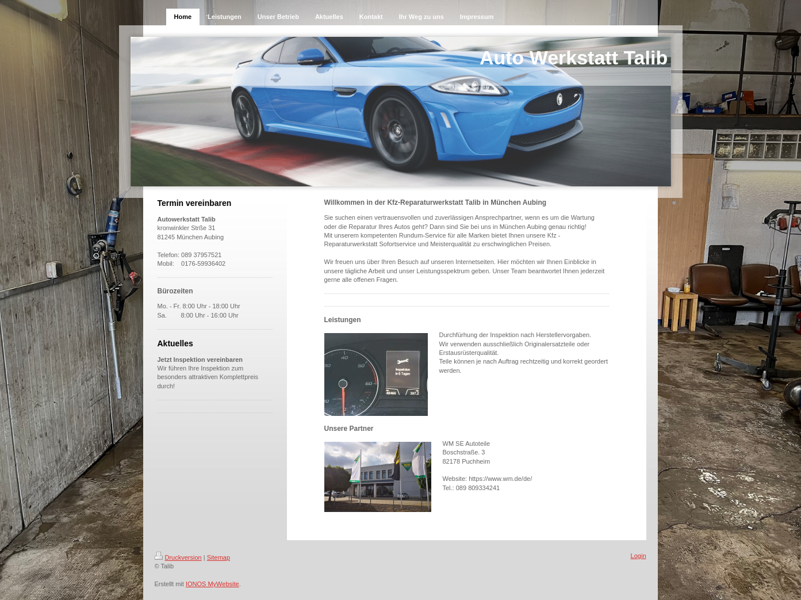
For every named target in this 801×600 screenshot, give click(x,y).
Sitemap (218, 557)
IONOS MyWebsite (212, 583)
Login (638, 555)
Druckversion (178, 557)
